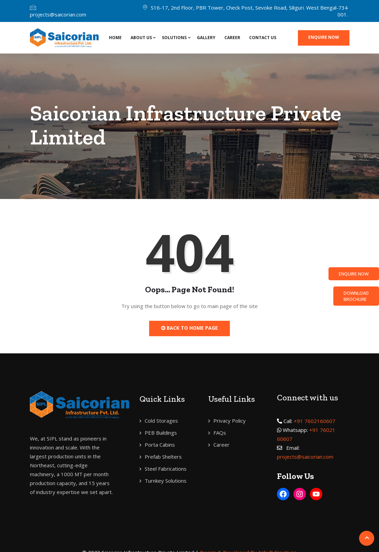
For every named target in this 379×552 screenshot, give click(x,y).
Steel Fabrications (166, 468)
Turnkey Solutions (166, 480)
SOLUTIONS (174, 37)
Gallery (206, 37)
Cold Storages (161, 420)
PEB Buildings (161, 432)
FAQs (219, 432)
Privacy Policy (229, 420)
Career (232, 37)
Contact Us (262, 37)
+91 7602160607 (314, 421)
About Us (141, 37)
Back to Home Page (189, 328)
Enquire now (323, 37)
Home (115, 37)
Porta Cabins (160, 444)
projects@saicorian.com (58, 14)
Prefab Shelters (163, 456)
